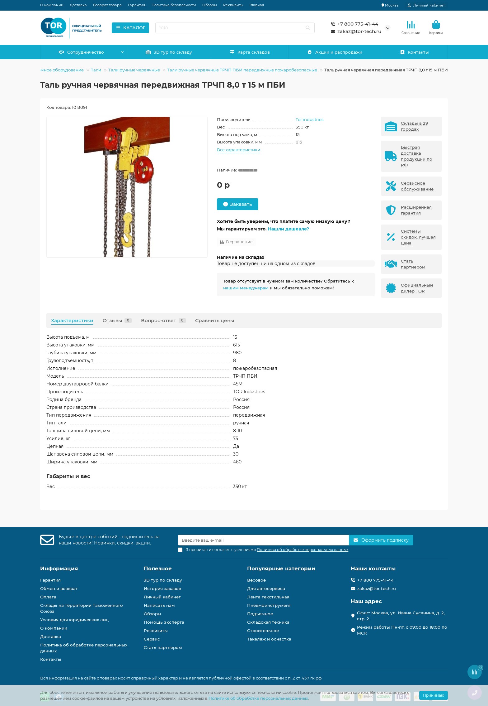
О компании (51, 5)
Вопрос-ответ (163, 320)
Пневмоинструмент (269, 605)
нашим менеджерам (246, 287)
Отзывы (117, 320)
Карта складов (249, 52)
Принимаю (433, 695)
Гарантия (136, 5)
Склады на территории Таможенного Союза (81, 608)
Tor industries (310, 119)
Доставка (78, 5)
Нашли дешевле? (288, 229)
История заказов (162, 588)
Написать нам (159, 605)
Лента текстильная (268, 596)
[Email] (263, 540)
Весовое (256, 580)
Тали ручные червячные (134, 69)
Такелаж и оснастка (269, 638)
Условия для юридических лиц (74, 619)
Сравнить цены (214, 320)
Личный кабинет (162, 596)
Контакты (414, 52)
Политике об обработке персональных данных (258, 698)
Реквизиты (233, 5)
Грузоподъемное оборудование (50, 69)
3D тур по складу (169, 52)
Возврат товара (107, 5)
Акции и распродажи (335, 52)
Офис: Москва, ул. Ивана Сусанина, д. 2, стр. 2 (401, 615)
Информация (59, 568)
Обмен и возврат (59, 588)
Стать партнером (163, 647)
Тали (96, 69)
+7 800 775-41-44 (353, 24)
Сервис (152, 638)
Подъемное (260, 613)
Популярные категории (281, 568)
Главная (257, 5)
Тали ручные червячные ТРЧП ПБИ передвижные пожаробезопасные (242, 69)
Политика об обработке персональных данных (83, 647)
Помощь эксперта (164, 622)
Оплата (48, 596)
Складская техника (268, 622)
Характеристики (72, 320)
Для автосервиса (266, 588)
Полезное (158, 568)
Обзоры (209, 5)
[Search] (235, 27)
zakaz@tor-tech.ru (355, 31)
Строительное (263, 630)
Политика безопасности (174, 5)
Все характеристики (238, 149)
